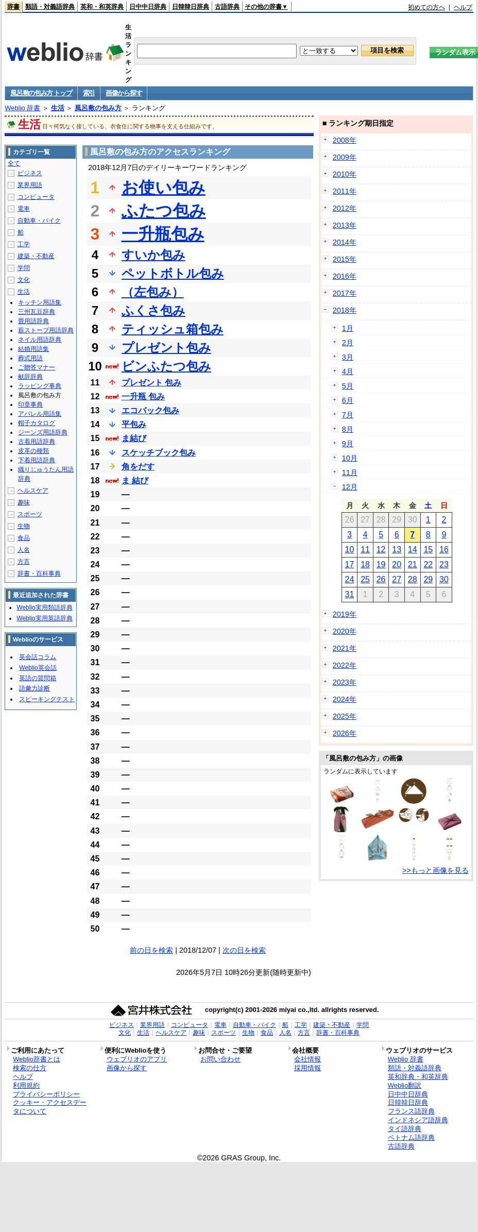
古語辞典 (227, 7)
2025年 (344, 716)
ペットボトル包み (173, 273)
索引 (89, 93)
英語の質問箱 (37, 678)
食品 (24, 538)
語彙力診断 (34, 688)
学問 (24, 268)
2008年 (344, 140)
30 (444, 579)
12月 (349, 487)
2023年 (344, 682)
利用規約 (26, 1085)
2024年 (344, 699)
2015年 (344, 259)
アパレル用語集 (39, 413)
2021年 (344, 648)
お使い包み (164, 187)
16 (444, 549)
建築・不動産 (36, 256)
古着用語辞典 (36, 441)
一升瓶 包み (143, 396)
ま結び (134, 438)
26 (381, 579)
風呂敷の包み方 (98, 108)
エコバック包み (150, 410)
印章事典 (30, 404)
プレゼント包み (166, 348)
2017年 (344, 293)
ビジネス (30, 173)
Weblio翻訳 (404, 1085)
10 (349, 549)
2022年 (344, 665)
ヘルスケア (33, 490)
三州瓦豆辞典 (36, 311)
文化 (24, 279)
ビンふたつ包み (166, 366)
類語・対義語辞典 (50, 7)
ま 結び (135, 480)
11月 (349, 472)
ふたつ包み (164, 210)
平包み (134, 424)
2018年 (344, 310)
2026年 (344, 733)
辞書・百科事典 (39, 573)
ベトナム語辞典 (411, 1137)
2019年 (344, 614)
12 (381, 549)
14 (412, 549)
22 (428, 564)
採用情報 (307, 1068)
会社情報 (307, 1059)
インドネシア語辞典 (418, 1120)
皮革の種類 (33, 450)
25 (365, 579)
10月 (349, 458)
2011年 (344, 191)
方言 (24, 561)
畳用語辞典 (33, 321)
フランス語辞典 (411, 1111)
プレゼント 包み (151, 382)
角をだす (138, 466)
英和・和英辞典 (102, 7)
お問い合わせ (220, 1059)
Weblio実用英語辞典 (44, 618)
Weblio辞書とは (36, 1059)
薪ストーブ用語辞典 (46, 330)
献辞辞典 (30, 376)
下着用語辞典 (36, 460)
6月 (347, 400)
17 (349, 564)
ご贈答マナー (36, 367)
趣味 (24, 502)
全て (14, 163)
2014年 (344, 242)
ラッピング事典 (39, 386)
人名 (24, 549)
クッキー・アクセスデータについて (50, 1107)
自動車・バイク (39, 220)
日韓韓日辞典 (190, 7)
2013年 (344, 225)
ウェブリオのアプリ (137, 1059)
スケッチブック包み (159, 452)
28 (412, 579)
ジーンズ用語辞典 (42, 432)
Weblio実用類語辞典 (44, 607)
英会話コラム (37, 657)
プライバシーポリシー (46, 1094)
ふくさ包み (153, 310)
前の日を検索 (151, 950)
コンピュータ (36, 196)
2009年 (344, 157)
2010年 (344, 174)
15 (428, 549)
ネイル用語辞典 (39, 339)
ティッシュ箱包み (173, 329)
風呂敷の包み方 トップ (41, 93)
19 (381, 564)
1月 (347, 328)
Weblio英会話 (37, 667)
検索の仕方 (29, 1068)
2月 (347, 343)
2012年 (344, 208)
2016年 (344, 276)
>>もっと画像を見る (435, 870)
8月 (347, 429)
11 (365, 549)
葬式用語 (30, 358)
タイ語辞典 (404, 1129)
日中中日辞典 (147, 7)
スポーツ (30, 514)
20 (396, 564)
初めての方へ (426, 7)
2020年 (344, 631)
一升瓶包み (163, 234)
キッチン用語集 (39, 302)
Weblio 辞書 (22, 108)
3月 (347, 357)
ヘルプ (463, 7)
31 (349, 594)
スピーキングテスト (47, 699)
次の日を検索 (244, 950)
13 (396, 549)
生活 (57, 108)
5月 (347, 386)
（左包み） (153, 292)
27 (396, 579)
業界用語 (30, 185)
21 (412, 564)
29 (428, 579)
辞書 (13, 7)
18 (365, 564)
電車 (24, 208)
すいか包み (153, 255)
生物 (24, 526)
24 (349, 579)
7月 (347, 415)
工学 (24, 244)
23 (444, 564)
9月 (347, 444)
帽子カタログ (36, 423)
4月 (347, 371)
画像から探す (124, 93)
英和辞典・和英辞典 (418, 1077)
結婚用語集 (33, 348)
